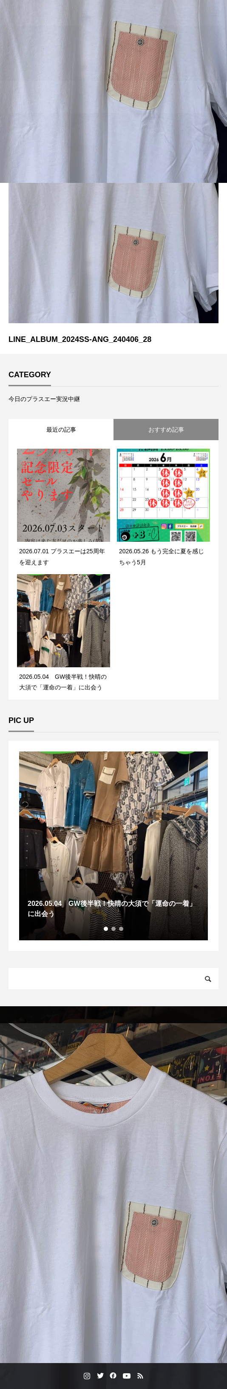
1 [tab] (106, 929)
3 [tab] (121, 929)
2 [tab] (113, 929)
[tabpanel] (113, 845)
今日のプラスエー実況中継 (44, 399)
